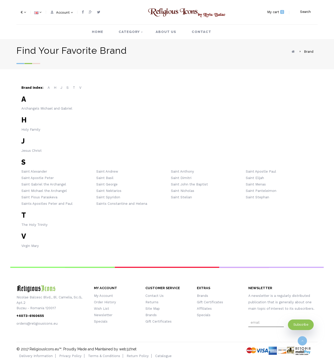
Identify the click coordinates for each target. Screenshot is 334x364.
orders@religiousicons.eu (37, 323)
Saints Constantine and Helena (121, 204)
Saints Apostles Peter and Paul (47, 204)
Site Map (152, 308)
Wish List (101, 308)
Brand (308, 52)
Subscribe (301, 324)
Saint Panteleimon (261, 191)
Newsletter (103, 315)
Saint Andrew (107, 171)
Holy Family (30, 129)
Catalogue (163, 356)
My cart (275, 12)
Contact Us (154, 296)
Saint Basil (104, 178)
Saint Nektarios (108, 191)
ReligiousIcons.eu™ (45, 349)
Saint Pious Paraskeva (39, 197)
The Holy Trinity (34, 225)
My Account (103, 296)
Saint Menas (256, 184)
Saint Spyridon (108, 197)
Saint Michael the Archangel (44, 191)
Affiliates (204, 308)
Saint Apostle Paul (261, 171)
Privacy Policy (70, 356)
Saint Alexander (34, 171)
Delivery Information (36, 356)
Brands (151, 315)
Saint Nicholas (182, 191)
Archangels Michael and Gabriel (46, 108)
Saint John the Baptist (189, 184)
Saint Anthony (182, 171)
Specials (101, 321)
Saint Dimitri (181, 178)
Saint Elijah (255, 178)
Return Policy (138, 356)
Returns (152, 302)
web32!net (127, 349)
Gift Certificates (158, 321)
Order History (105, 302)
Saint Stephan (257, 197)
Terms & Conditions (104, 356)
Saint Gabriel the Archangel (43, 184)
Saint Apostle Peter (37, 178)
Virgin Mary (30, 246)
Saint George (107, 184)
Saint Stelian (181, 197)
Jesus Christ (31, 151)
